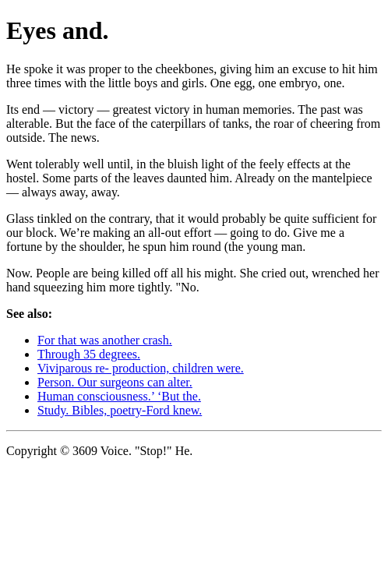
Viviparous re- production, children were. (140, 368)
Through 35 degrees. (88, 354)
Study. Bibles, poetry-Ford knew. (119, 410)
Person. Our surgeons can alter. (114, 382)
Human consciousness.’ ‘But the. (119, 396)
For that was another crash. (104, 340)
